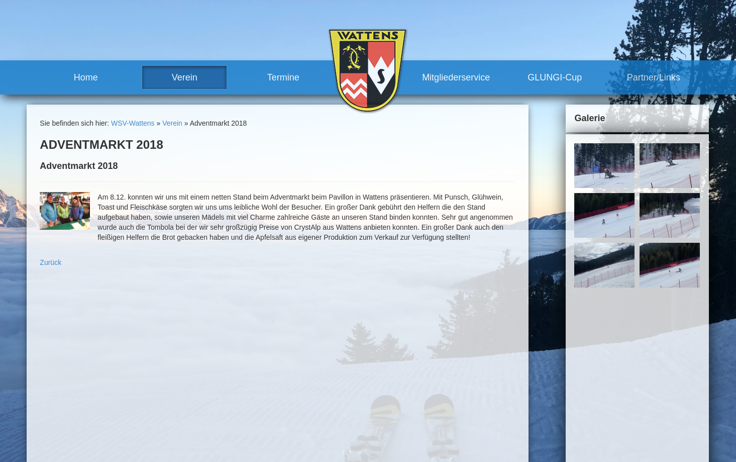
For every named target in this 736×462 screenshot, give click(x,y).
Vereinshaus (293, 405)
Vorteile (381, 396)
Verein (184, 77)
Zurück (50, 262)
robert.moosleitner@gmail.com (98, 437)
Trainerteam (293, 396)
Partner (380, 432)
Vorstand (288, 387)
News (273, 368)
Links (377, 441)
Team (272, 378)
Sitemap (565, 337)
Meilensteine (284, 423)
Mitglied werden (393, 405)
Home (86, 77)
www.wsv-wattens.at (77, 447)
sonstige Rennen (405, 350)
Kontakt (493, 337)
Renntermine (284, 441)
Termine (283, 77)
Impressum (528, 337)
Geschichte (281, 414)
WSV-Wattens (133, 123)
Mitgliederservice (456, 77)
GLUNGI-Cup (555, 77)
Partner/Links (653, 77)
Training (381, 378)
